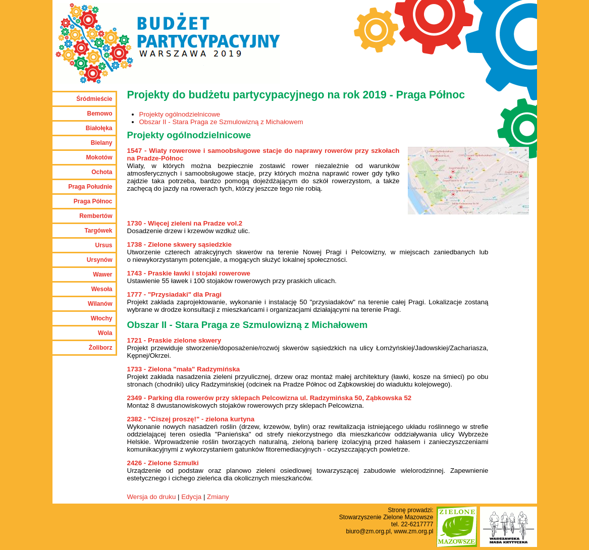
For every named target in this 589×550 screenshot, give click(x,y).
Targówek (98, 230)
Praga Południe (90, 186)
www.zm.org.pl (413, 531)
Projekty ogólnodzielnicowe (180, 114)
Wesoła (102, 289)
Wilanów (100, 303)
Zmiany (218, 497)
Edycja (191, 497)
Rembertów (95, 215)
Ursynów (100, 259)
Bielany (102, 142)
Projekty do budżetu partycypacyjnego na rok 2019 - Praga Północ (296, 95)
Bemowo (99, 113)
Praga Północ (93, 201)
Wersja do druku (151, 497)
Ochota (101, 172)
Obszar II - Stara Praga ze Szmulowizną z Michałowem (221, 122)
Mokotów (99, 157)
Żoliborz (101, 347)
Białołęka (99, 128)
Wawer (102, 274)
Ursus (103, 245)
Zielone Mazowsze (408, 517)
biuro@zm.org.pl (368, 531)
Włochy (102, 318)
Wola (105, 333)
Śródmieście (94, 98)
